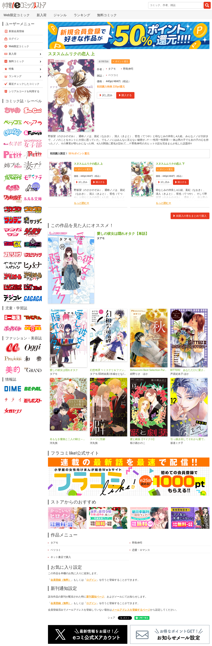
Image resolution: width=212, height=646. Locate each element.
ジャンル (60, 15)
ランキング (82, 15)
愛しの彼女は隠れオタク (64, 370)
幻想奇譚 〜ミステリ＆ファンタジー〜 (108, 370)
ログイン (91, 580)
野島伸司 (128, 68)
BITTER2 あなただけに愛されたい (189, 370)
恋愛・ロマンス (141, 550)
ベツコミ (113, 75)
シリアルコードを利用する (24, 91)
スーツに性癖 (97, 439)
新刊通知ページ (95, 597)
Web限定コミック (16, 15)
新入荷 (42, 15)
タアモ (112, 68)
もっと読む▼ (81, 203)
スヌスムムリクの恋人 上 (88, 164)
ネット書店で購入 (61, 557)
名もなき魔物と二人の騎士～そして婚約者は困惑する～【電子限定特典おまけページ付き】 (68, 439)
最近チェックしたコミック (24, 83)
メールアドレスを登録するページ (131, 610)
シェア (111, 618)
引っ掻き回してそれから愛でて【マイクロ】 (189, 439)
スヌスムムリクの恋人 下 (170, 164)
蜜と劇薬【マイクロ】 (143, 439)
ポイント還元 (121, 61)
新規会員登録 (16, 31)
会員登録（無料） (61, 580)
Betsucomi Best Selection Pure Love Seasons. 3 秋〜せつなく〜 (148, 370)
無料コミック (107, 15)
